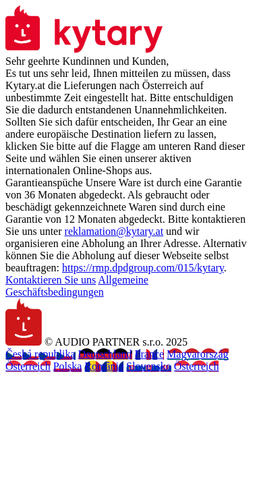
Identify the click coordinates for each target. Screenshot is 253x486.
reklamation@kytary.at (114, 231)
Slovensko (148, 366)
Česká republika (40, 354)
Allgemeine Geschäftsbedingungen (76, 286)
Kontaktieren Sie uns (50, 280)
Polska (67, 366)
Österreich (28, 366)
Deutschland (105, 354)
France (150, 354)
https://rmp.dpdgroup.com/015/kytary (143, 267)
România (103, 366)
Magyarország (198, 354)
